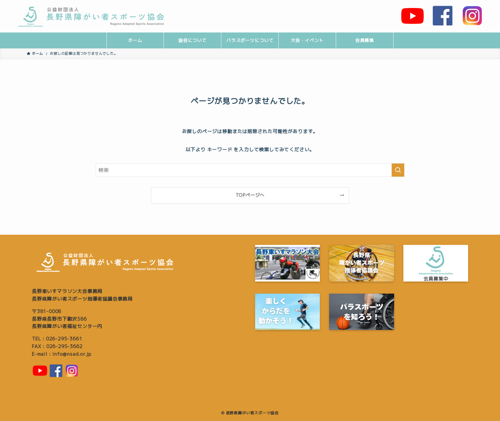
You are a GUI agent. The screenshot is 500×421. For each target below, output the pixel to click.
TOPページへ (250, 195)
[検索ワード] (250, 170)
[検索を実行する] (398, 170)
